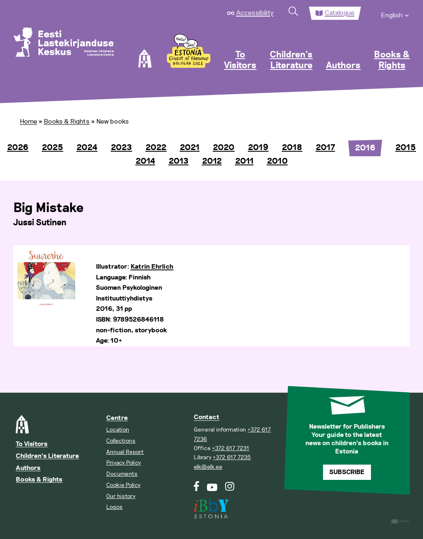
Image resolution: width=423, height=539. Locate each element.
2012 (212, 161)
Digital (400, 521)
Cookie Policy (123, 485)
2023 (121, 147)
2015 (405, 147)
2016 (365, 148)
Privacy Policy (123, 462)
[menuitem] (395, 13)
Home (28, 121)
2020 (224, 147)
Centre (117, 418)
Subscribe (346, 472)
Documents (122, 473)
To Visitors (240, 60)
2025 (52, 147)
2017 (325, 147)
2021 (190, 147)
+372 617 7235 (232, 457)
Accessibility (254, 13)
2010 (277, 161)
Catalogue (339, 13)
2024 (86, 147)
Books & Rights (392, 60)
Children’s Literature (291, 60)
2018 (292, 147)
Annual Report (125, 452)
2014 (145, 161)
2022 (155, 147)
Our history (120, 496)
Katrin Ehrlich (152, 266)
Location (117, 429)
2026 (18, 147)
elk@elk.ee (208, 466)
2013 (179, 161)
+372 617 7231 (230, 448)
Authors (343, 65)
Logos (114, 506)
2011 (244, 161)
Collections (120, 440)
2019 (258, 147)
